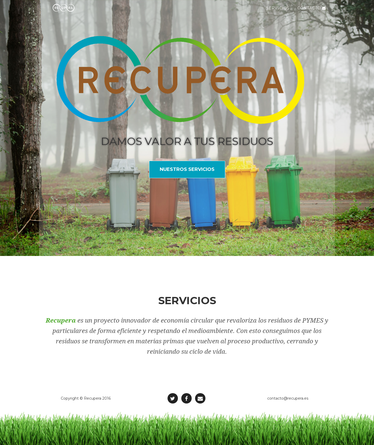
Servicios (278, 13)
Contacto (311, 13)
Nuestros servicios (187, 169)
